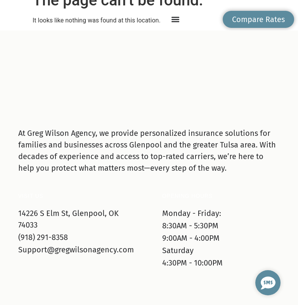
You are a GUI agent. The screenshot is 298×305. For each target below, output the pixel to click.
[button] (175, 19)
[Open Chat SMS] (268, 282)
